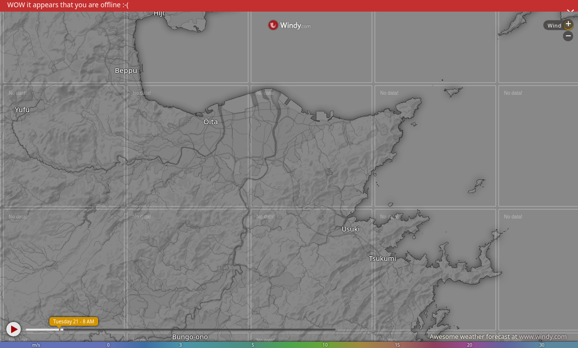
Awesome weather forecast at (498, 336)
